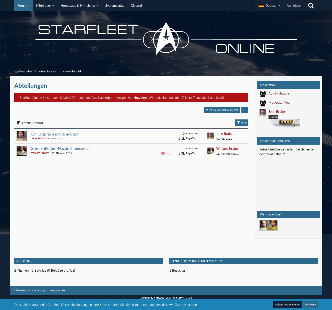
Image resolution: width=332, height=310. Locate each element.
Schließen (310, 304)
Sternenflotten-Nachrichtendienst (60, 148)
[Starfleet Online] (166, 39)
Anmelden (294, 5)
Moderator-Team (280, 102)
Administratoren (280, 93)
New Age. (140, 98)
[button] (269, 5)
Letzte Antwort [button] (32, 123)
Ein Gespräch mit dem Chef (54, 134)
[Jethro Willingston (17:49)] (264, 225)
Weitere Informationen (287, 304)
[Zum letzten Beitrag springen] (210, 135)
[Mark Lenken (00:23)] (272, 225)
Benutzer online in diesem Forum (196, 261)
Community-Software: (166, 298)
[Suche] (311, 5)
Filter (242, 122)
